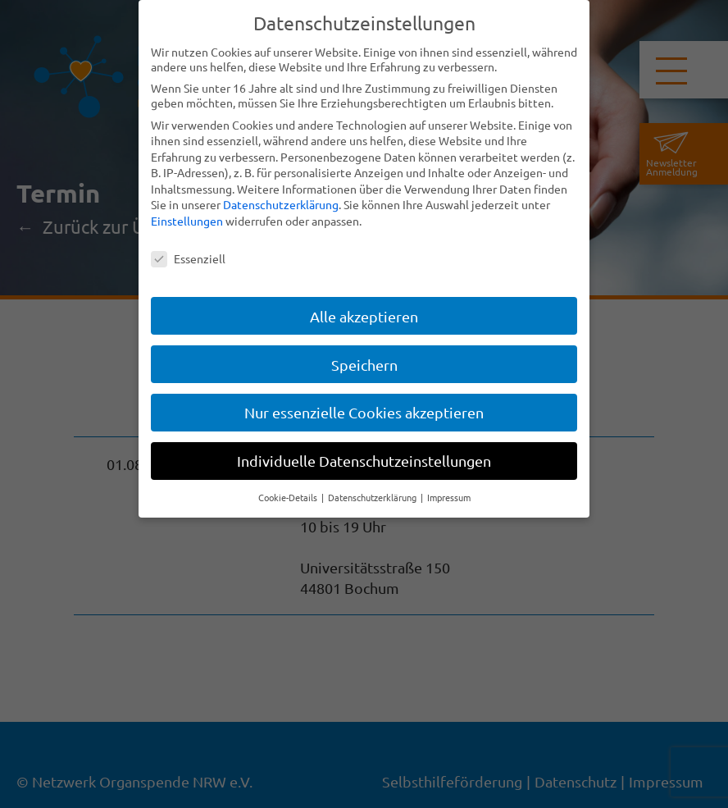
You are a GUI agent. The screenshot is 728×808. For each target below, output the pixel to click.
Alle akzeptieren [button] (364, 315)
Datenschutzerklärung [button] (373, 497)
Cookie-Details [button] (289, 497)
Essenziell (188, 258)
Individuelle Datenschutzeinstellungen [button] (364, 460)
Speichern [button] (364, 363)
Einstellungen (187, 220)
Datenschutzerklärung (281, 204)
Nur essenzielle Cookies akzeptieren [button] (364, 412)
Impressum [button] (449, 497)
